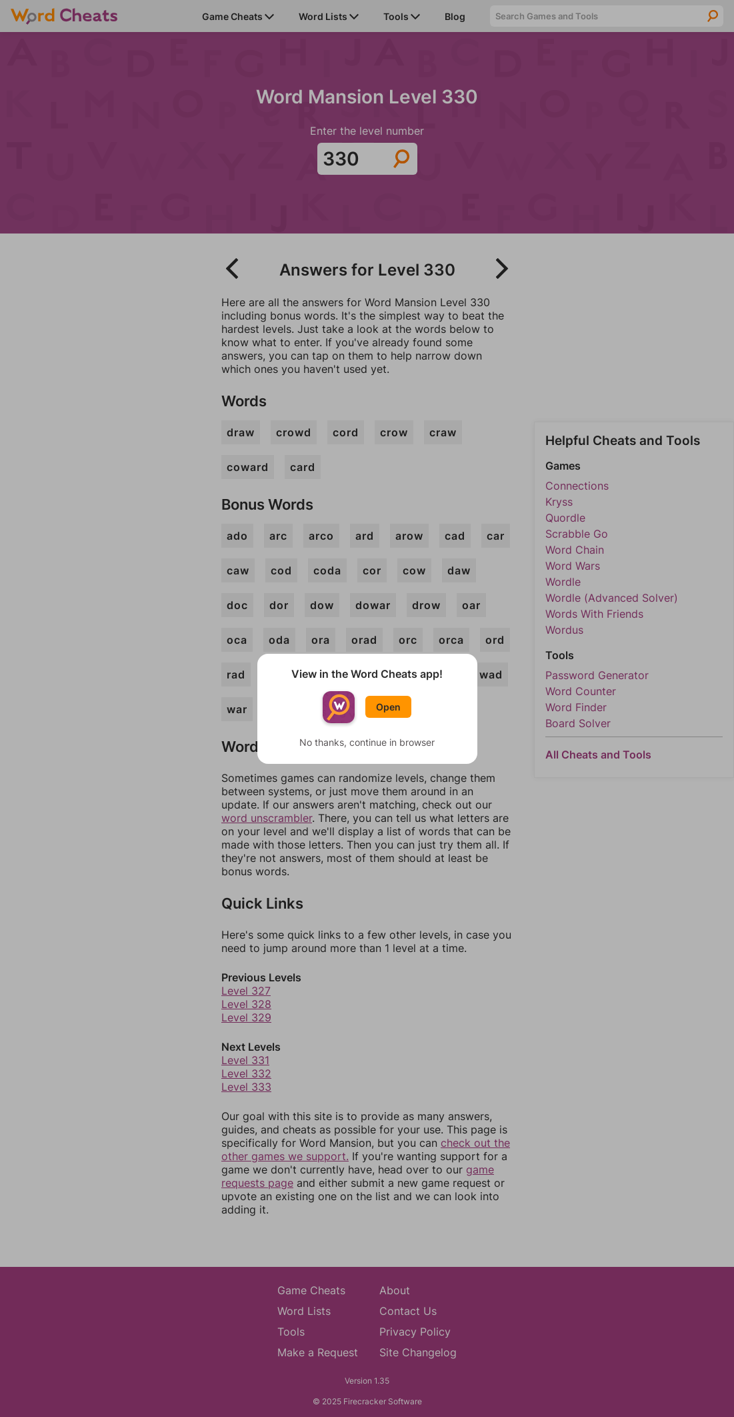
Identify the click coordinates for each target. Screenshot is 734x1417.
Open (388, 707)
